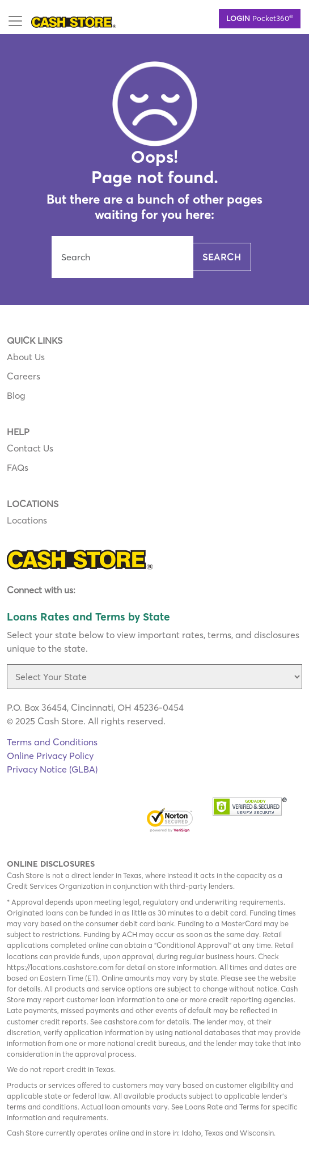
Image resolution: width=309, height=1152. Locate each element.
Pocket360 (259, 17)
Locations (27, 520)
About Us (26, 356)
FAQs (17, 467)
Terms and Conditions (52, 742)
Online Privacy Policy (50, 755)
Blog (16, 395)
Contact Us (30, 448)
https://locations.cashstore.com (60, 967)
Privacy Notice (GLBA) (52, 769)
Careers (23, 376)
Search (222, 257)
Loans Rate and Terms (222, 1106)
